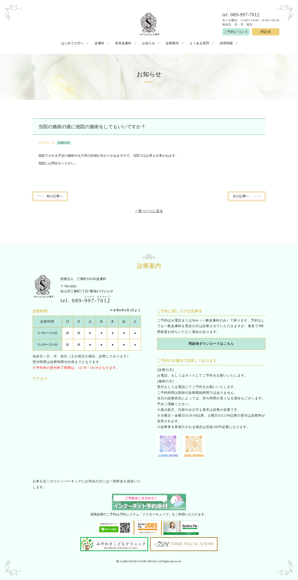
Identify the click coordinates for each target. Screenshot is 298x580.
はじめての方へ (80, 43)
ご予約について (236, 32)
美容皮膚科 (126, 43)
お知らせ (148, 43)
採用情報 (217, 43)
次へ (241, 195)
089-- (91, 299)
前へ (55, 195)
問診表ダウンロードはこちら (211, 342)
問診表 (266, 32)
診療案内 (169, 43)
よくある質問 (193, 43)
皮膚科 (105, 43)
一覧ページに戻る (149, 210)
